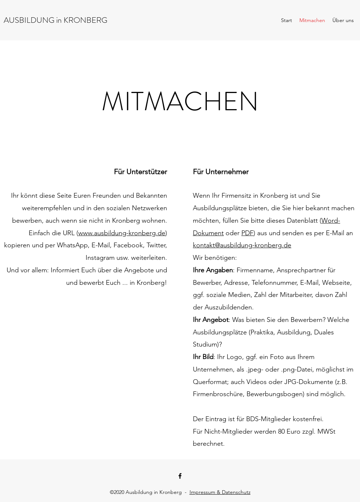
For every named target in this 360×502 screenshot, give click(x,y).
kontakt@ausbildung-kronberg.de (242, 245)
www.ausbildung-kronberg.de (121, 233)
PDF (247, 233)
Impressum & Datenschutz (220, 492)
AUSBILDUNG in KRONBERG (55, 20)
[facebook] (180, 476)
